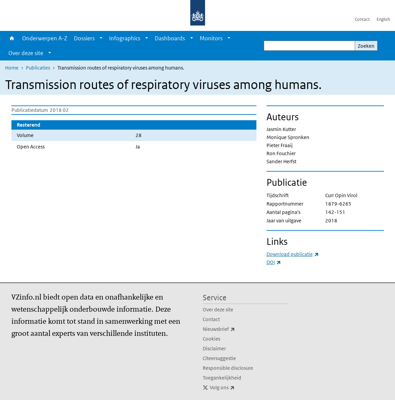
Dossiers (84, 38)
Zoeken (366, 46)
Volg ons (237, 388)
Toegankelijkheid (222, 377)
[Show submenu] (101, 38)
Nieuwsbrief (233, 329)
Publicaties (38, 67)
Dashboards (170, 38)
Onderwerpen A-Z (44, 38)
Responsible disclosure (228, 368)
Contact (362, 19)
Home (12, 38)
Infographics (124, 38)
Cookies (211, 339)
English (383, 19)
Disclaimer (214, 348)
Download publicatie (292, 254)
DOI (273, 262)
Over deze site (25, 53)
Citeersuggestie (219, 358)
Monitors (211, 38)
